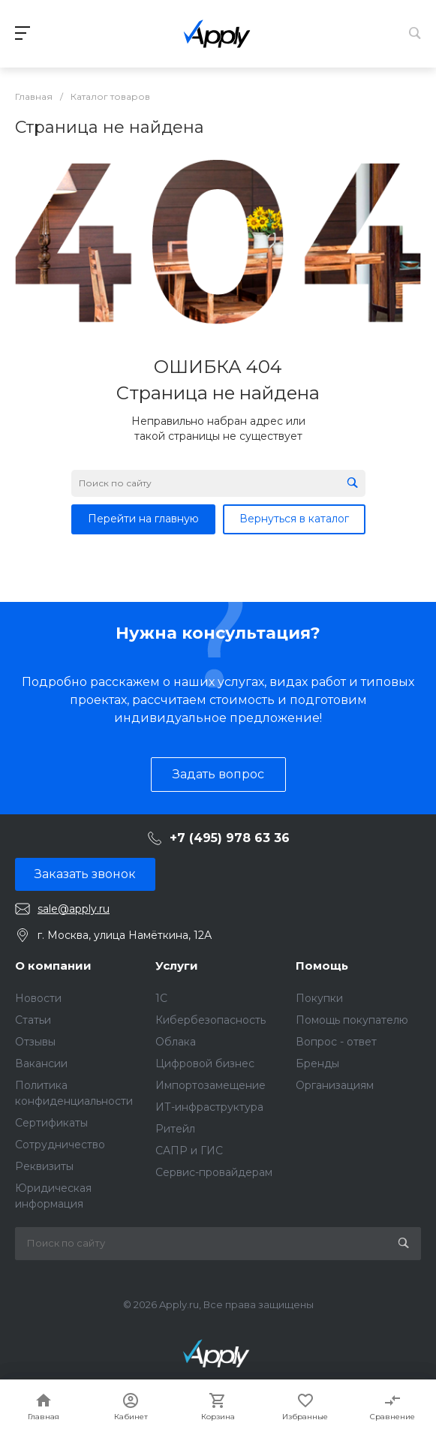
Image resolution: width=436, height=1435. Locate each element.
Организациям (335, 1085)
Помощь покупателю (352, 1020)
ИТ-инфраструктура (209, 1107)
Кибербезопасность (210, 1020)
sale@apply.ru (74, 909)
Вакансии (41, 1063)
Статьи (33, 1020)
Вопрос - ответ (336, 1041)
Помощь (322, 965)
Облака (175, 1041)
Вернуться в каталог (294, 518)
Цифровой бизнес (204, 1063)
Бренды (317, 1063)
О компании (53, 965)
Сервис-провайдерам (213, 1172)
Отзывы (35, 1041)
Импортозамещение (210, 1085)
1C (161, 998)
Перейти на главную (143, 518)
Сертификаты (51, 1123)
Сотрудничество (60, 1144)
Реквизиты (44, 1166)
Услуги (176, 965)
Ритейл (175, 1129)
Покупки (319, 998)
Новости (38, 998)
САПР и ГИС (189, 1150)
